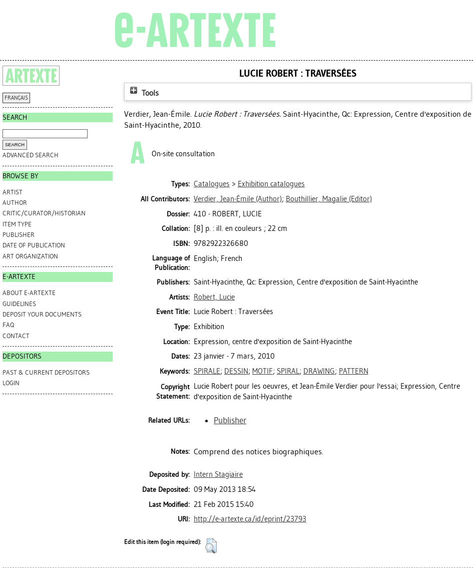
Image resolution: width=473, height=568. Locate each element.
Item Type (17, 224)
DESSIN (236, 371)
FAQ (8, 325)
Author (15, 202)
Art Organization (30, 256)
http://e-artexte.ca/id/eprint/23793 (250, 518)
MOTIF (262, 371)
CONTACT (16, 336)
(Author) (238, 198)
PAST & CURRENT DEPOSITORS (46, 372)
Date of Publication (34, 245)
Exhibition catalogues (271, 183)
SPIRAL (288, 371)
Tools (143, 93)
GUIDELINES (19, 304)
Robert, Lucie (214, 297)
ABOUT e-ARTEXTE (29, 293)
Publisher (19, 234)
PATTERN (353, 371)
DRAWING (319, 371)
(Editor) (329, 198)
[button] (211, 546)
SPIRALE (207, 371)
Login (11, 383)
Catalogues (212, 183)
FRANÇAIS (16, 98)
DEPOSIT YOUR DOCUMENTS (42, 314)
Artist (13, 192)
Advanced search (31, 155)
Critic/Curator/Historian (44, 213)
